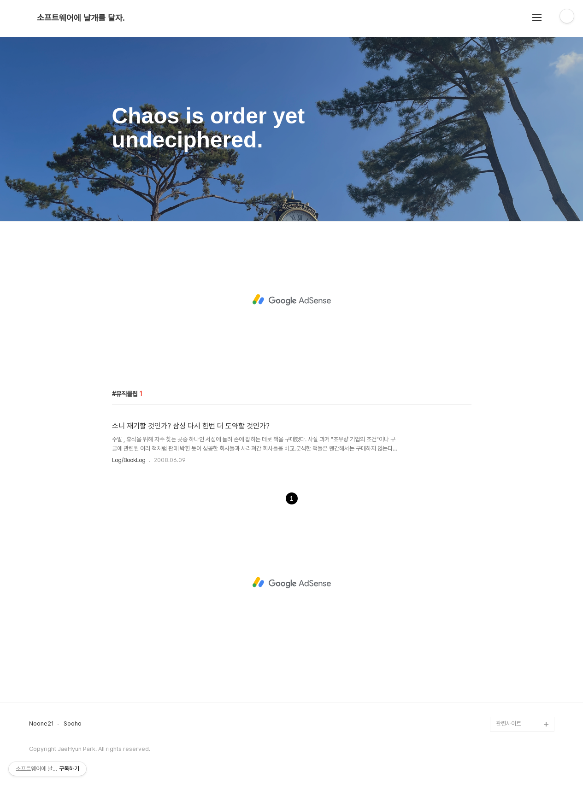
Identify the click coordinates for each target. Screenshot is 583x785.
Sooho (73, 724)
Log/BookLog (129, 460)
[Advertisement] (292, 299)
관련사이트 (508, 723)
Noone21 (41, 724)
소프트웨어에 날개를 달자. (80, 18)
